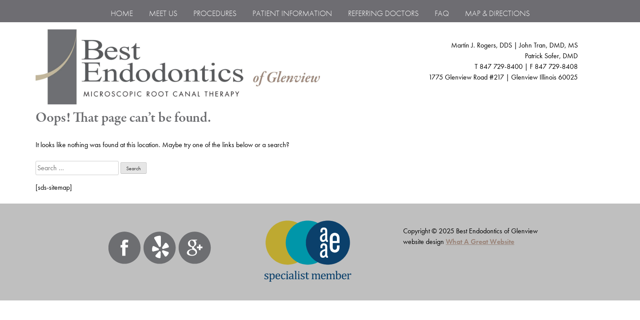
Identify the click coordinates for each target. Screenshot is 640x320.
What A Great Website (480, 241)
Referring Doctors (383, 13)
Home (122, 13)
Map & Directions (497, 13)
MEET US (163, 13)
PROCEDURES (214, 13)
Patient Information (292, 13)
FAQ (442, 13)
